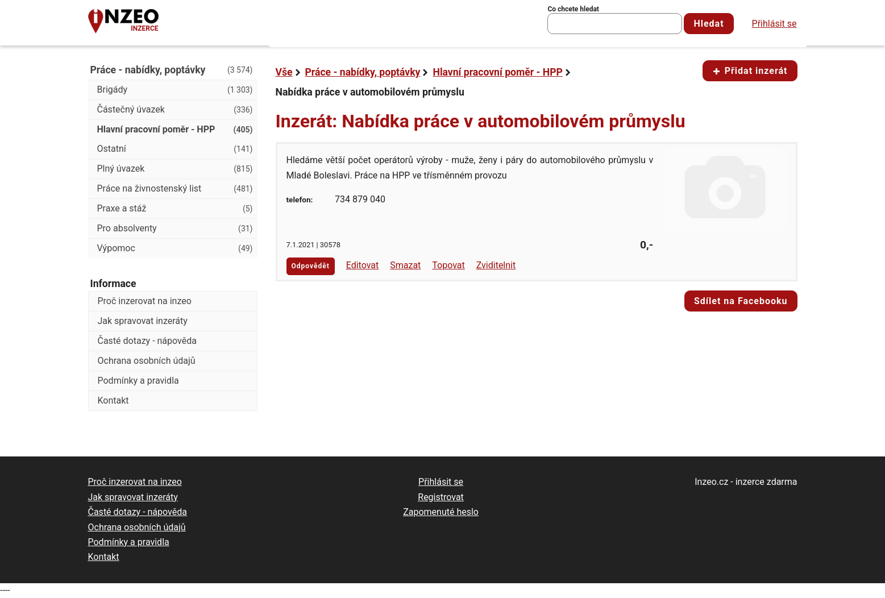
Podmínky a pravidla (138, 380)
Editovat (362, 265)
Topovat (448, 265)
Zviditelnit (496, 265)
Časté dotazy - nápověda (147, 340)
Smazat (405, 265)
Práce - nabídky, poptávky (363, 72)
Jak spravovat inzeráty (143, 320)
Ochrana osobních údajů (147, 360)
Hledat (708, 23)
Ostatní (175, 149)
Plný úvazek (175, 168)
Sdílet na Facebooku (741, 301)
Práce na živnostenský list (175, 188)
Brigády (175, 89)
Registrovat (441, 497)
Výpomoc (175, 248)
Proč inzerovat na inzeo (145, 301)
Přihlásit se (774, 23)
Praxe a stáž (175, 208)
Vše (284, 72)
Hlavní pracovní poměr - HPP (498, 72)
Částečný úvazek (175, 109)
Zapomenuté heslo (441, 511)
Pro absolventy (175, 228)
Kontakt (113, 400)
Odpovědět (311, 266)
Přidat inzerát (750, 70)
